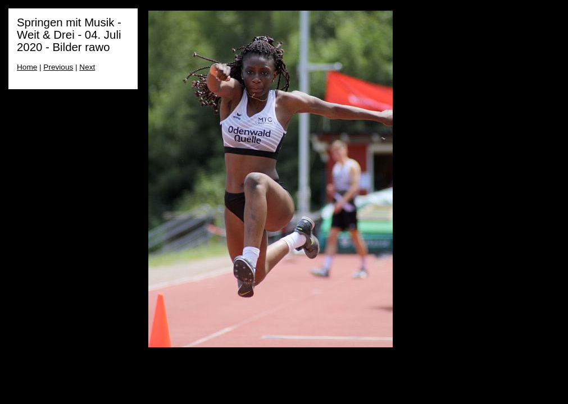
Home (27, 67)
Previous (58, 67)
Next (87, 67)
